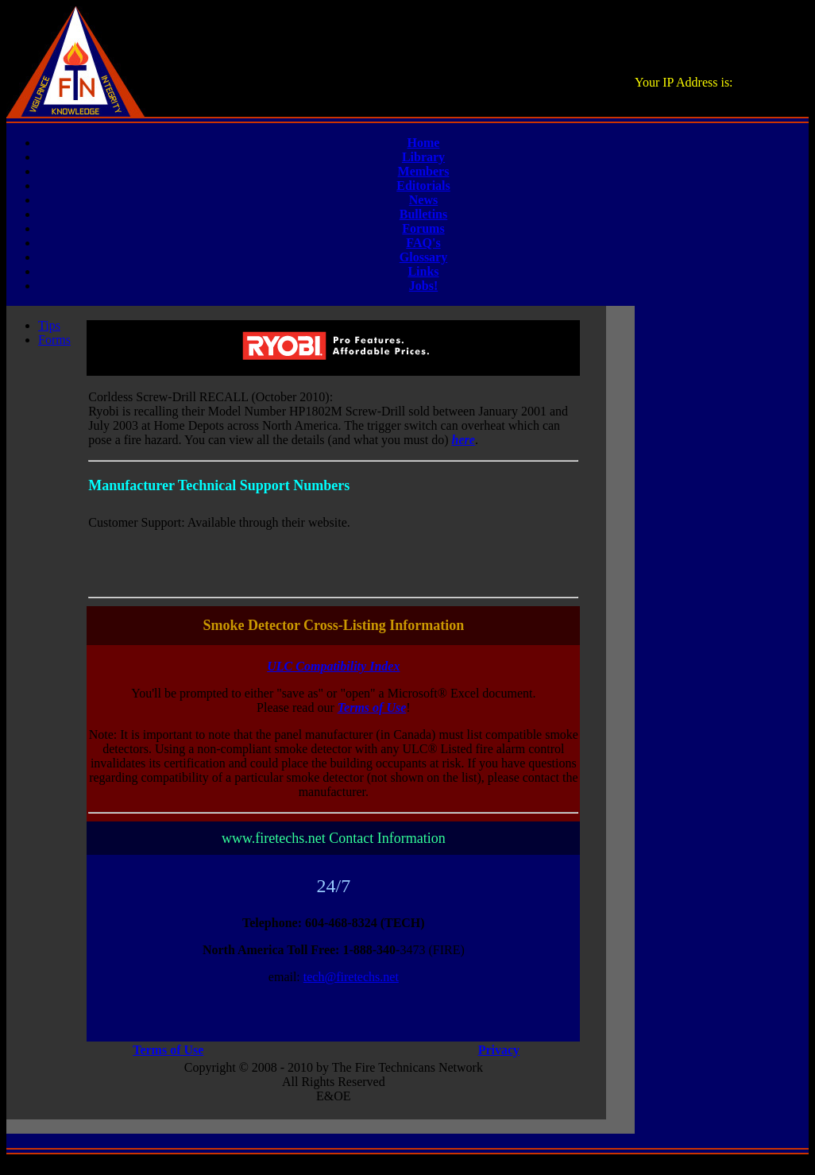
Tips (49, 325)
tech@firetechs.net (351, 977)
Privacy (499, 1050)
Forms (54, 339)
